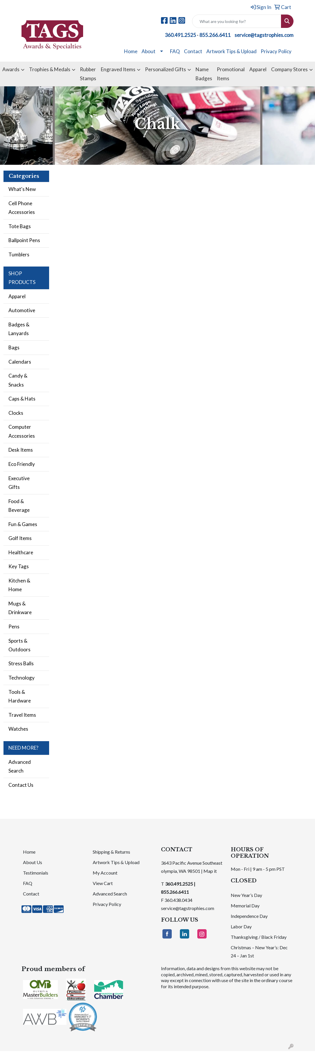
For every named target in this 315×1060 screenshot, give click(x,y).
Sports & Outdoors (19, 645)
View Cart (103, 883)
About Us (32, 862)
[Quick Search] (236, 21)
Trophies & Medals (49, 69)
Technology (21, 678)
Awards (10, 69)
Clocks (15, 413)
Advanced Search (19, 766)
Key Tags (18, 566)
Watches (18, 729)
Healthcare (20, 552)
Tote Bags (19, 226)
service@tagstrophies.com (264, 35)
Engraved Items (118, 69)
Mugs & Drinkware (20, 607)
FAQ (175, 51)
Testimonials (35, 872)
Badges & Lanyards (18, 328)
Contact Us (20, 785)
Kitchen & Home (19, 585)
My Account (105, 872)
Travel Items (22, 715)
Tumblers (18, 254)
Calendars (19, 362)
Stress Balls (21, 663)
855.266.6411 (215, 35)
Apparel (257, 69)
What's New (22, 189)
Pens (13, 626)
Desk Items (20, 450)
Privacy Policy (276, 51)
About (148, 51)
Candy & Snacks (17, 380)
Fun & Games (22, 524)
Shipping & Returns (111, 852)
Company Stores (289, 69)
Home (130, 51)
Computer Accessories (21, 431)
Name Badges (204, 73)
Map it (210, 871)
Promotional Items (231, 73)
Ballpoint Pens (24, 240)
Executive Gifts (19, 482)
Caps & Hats (21, 399)
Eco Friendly (21, 464)
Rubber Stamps (88, 73)
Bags (13, 347)
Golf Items (20, 538)
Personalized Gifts (165, 69)
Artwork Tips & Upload (231, 51)
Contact (193, 51)
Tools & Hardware (19, 696)
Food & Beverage (19, 505)
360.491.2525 (180, 35)
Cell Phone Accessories (21, 207)
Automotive (21, 310)
